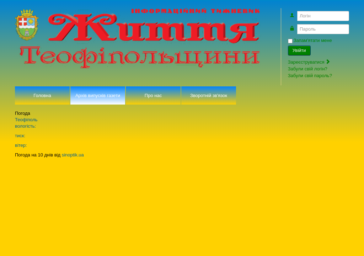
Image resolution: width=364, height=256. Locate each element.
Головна (42, 95)
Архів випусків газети (97, 95)
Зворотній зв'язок (208, 95)
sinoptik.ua (73, 155)
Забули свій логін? (307, 68)
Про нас (153, 95)
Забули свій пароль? (310, 75)
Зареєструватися (309, 62)
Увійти (299, 50)
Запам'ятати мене (313, 40)
